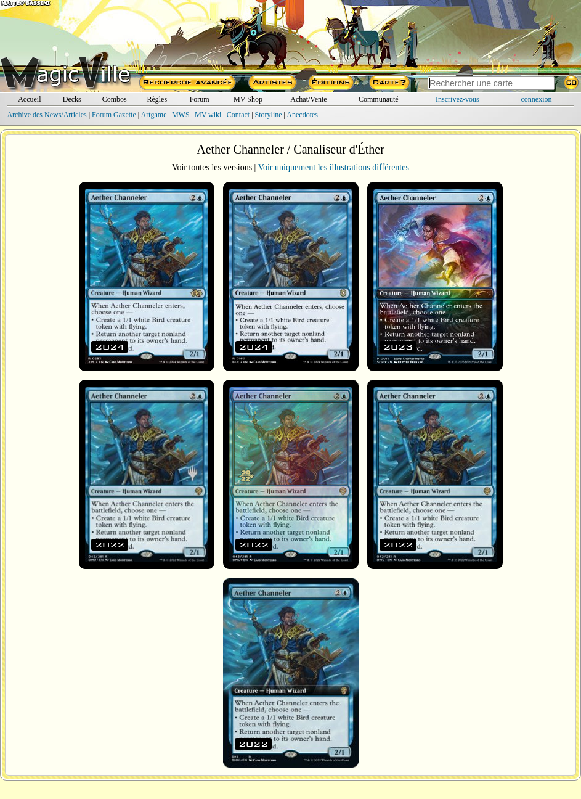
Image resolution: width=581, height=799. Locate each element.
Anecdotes (302, 114)
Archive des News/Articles (46, 114)
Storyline (268, 114)
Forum (199, 99)
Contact (238, 114)
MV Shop (248, 99)
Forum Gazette (114, 114)
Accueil (29, 99)
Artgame (154, 114)
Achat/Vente (308, 99)
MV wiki (208, 114)
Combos (114, 99)
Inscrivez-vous (457, 99)
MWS (181, 114)
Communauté (379, 99)
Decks (72, 99)
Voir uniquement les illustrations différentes (333, 167)
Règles (157, 99)
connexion (536, 99)
